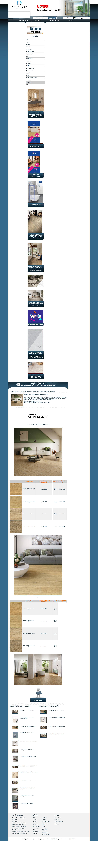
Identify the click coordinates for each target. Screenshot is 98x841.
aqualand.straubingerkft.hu (56, 839)
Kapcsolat (57, 824)
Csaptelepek (15, 821)
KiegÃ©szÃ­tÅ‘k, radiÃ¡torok (18, 824)
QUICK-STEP (29, 70)
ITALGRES (28, 61)
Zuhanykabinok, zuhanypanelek (19, 822)
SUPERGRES (29, 82)
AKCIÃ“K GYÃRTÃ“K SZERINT (17, 391)
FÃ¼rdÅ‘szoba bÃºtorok (17, 829)
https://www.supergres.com (43, 402)
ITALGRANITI (29, 58)
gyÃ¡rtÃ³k (38, 20)
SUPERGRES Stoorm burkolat (22, 735)
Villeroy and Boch (30, 84)
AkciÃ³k (56, 823)
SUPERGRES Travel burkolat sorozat (23, 766)
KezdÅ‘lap (67, 18)
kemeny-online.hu (26, 839)
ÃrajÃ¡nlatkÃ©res (59, 821)
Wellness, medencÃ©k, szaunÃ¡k (19, 833)
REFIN (27, 75)
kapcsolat (17, 23)
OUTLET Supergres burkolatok (22, 712)
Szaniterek (14, 819)
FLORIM (28, 44)
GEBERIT (28, 46)
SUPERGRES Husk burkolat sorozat (23, 727)
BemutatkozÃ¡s (58, 817)
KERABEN (28, 63)
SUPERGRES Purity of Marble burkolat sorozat (21, 720)
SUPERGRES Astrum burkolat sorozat (23, 775)
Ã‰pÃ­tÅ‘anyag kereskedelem (79, 18)
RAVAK (27, 73)
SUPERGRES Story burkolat (21, 806)
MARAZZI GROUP (30, 68)
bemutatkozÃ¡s (23, 20)
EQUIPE (28, 42)
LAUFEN (28, 65)
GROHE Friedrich (30, 51)
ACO (27, 39)
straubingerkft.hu (40, 839)
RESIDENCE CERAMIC (31, 77)
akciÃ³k (70, 20)
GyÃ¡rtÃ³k (57, 819)
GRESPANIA (29, 49)
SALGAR (28, 80)
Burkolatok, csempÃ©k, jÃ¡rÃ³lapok (19, 817)
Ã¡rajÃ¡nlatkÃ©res (54, 20)
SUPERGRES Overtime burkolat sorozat (22, 798)
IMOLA (27, 56)
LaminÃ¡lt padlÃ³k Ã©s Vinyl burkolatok (20, 831)
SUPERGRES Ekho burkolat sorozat (23, 783)
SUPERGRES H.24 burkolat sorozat (23, 759)
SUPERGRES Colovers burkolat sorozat (22, 751)
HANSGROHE (29, 54)
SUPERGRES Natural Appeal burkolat (23, 743)
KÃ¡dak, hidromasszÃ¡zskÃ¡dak (19, 826)
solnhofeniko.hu (72, 839)
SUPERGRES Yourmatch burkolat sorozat (22, 790)
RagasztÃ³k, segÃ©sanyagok (18, 828)
